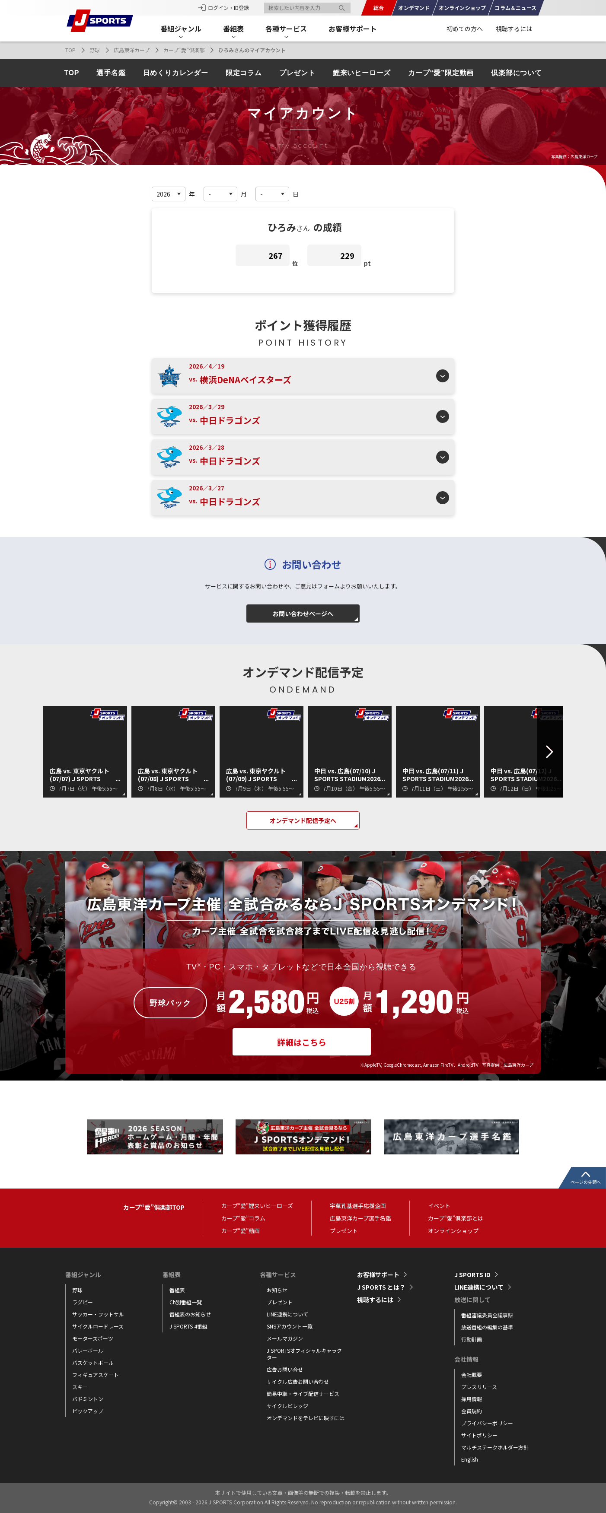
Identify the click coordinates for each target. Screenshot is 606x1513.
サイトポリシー (479, 1435)
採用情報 (471, 1398)
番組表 (177, 1290)
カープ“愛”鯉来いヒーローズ (257, 1206)
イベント (439, 1206)
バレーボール (87, 1350)
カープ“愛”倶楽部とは (455, 1218)
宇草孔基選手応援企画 (358, 1206)
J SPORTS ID (472, 1274)
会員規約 (471, 1410)
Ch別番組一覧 (185, 1302)
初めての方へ (465, 28)
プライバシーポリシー (487, 1423)
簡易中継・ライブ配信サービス (303, 1393)
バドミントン (87, 1398)
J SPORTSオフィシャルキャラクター (304, 1354)
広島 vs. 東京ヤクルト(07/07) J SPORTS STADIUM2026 (79, 774)
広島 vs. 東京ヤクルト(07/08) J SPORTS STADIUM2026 (168, 774)
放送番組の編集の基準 (487, 1327)
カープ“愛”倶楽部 (183, 50)
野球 (94, 50)
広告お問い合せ (285, 1369)
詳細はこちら (301, 1042)
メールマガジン (285, 1338)
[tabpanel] (155, 1137)
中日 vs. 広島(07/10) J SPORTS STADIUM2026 (347, 774)
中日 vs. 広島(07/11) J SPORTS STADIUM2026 (435, 774)
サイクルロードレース (98, 1326)
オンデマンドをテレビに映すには (305, 1417)
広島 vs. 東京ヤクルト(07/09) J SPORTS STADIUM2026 (256, 774)
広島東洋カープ (132, 50)
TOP (70, 50)
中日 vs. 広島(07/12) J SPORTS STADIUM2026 (524, 774)
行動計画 (471, 1339)
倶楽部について (516, 72)
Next (541, 751)
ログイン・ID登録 (228, 7)
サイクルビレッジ (287, 1405)
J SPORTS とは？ (381, 1287)
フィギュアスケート (95, 1374)
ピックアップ (87, 1410)
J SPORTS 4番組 (188, 1326)
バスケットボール (93, 1362)
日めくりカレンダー (175, 72)
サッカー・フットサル (98, 1314)
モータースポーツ (92, 1338)
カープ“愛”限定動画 (441, 72)
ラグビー (82, 1302)
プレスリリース (479, 1386)
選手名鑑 (110, 72)
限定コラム (244, 72)
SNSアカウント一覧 (290, 1326)
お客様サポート (353, 28)
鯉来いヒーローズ (362, 72)
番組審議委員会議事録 (487, 1315)
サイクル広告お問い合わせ (298, 1381)
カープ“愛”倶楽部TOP (154, 1207)
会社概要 (471, 1374)
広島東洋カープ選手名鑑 (360, 1218)
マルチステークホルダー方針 (495, 1447)
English (469, 1459)
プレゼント (297, 72)
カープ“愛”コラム (243, 1218)
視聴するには (514, 28)
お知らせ (277, 1290)
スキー (80, 1386)
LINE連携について (287, 1314)
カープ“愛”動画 (240, 1231)
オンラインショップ (453, 1231)
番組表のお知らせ (190, 1314)
